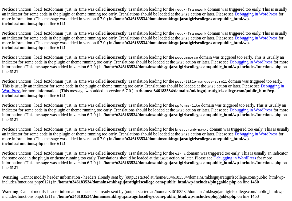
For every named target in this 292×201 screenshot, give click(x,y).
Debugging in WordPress (256, 14)
